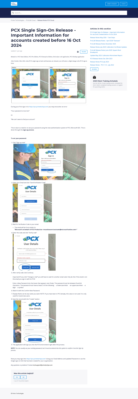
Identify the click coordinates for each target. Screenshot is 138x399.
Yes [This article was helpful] (17, 377)
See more (94, 69)
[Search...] (69, 13)
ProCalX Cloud (30, 20)
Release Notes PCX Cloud (45, 20)
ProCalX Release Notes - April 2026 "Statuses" (105, 41)
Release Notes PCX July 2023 (99, 62)
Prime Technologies (17, 20)
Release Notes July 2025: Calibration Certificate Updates (108, 47)
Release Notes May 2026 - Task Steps (102, 37)
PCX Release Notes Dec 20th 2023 (101, 59)
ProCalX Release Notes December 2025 (103, 44)
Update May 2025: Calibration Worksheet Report (106, 55)
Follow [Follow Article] (84, 51)
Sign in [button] (124, 3)
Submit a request (112, 3)
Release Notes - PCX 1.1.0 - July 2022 (102, 65)
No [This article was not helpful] (23, 377)
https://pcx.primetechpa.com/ (38, 107)
